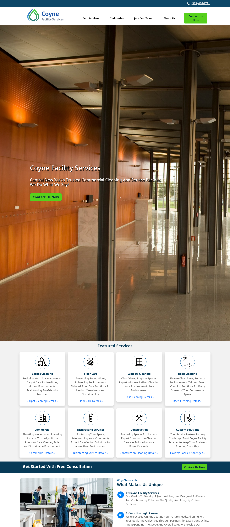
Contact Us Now (195, 18)
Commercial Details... (42, 453)
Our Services (91, 18)
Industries (117, 18)
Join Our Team (143, 18)
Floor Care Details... (91, 401)
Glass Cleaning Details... (139, 397)
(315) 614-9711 (201, 3)
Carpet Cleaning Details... (42, 401)
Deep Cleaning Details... (187, 401)
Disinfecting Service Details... (91, 453)
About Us (169, 18)
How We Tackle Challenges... (187, 453)
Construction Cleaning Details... (139, 453)
